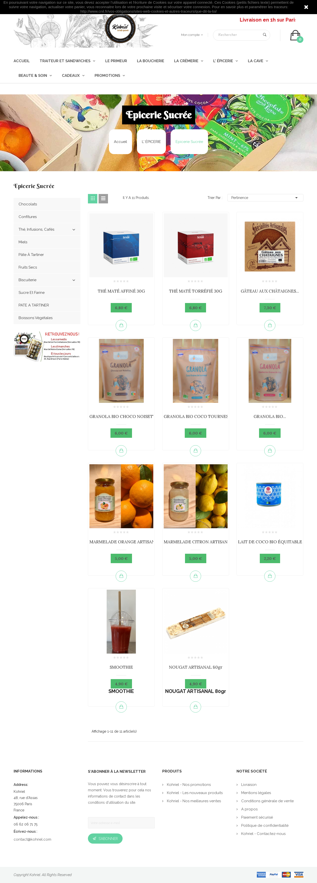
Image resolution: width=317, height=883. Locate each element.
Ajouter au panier (121, 325)
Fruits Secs (28, 267)
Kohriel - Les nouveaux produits (194, 793)
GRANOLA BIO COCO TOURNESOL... (201, 416)
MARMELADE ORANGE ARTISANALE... (127, 542)
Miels (23, 242)
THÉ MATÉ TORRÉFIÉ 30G (195, 291)
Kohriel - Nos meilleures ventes (193, 801)
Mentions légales (255, 793)
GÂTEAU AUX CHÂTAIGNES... (270, 291)
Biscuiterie (47, 280)
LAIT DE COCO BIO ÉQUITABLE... (271, 542)
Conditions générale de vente (267, 801)
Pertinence (265, 198)
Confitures (28, 217)
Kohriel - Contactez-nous (263, 833)
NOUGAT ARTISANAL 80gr (195, 667)
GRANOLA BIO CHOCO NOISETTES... (126, 416)
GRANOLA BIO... (270, 416)
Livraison (248, 784)
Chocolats (28, 204)
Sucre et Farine (32, 292)
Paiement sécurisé (256, 817)
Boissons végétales (36, 318)
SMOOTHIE (121, 667)
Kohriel (34, 875)
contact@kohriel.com (32, 839)
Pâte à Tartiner (31, 254)
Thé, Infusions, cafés (47, 229)
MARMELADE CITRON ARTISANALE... (201, 542)
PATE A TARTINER (34, 305)
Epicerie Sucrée (34, 187)
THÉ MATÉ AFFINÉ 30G (121, 291)
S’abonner (108, 839)
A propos (249, 809)
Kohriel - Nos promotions (188, 784)
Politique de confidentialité (264, 825)
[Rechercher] (241, 35)
